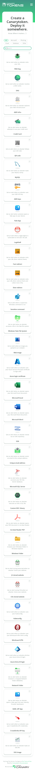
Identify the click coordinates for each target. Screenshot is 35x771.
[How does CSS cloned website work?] (29, 581)
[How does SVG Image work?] (29, 737)
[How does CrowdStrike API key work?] (29, 715)
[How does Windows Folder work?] (29, 536)
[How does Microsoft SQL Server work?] (29, 469)
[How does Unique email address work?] (29, 447)
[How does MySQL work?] (29, 162)
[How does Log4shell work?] (29, 227)
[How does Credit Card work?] (29, 118)
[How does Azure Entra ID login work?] (29, 646)
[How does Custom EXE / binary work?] (29, 492)
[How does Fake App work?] (29, 205)
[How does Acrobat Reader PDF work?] (29, 514)
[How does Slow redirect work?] (29, 270)
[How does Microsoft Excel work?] (29, 382)
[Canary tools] (21, 767)
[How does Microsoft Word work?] (29, 404)
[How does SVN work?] (29, 426)
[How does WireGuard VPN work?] (29, 624)
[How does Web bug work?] (29, 53)
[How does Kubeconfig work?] (29, 603)
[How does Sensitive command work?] (29, 293)
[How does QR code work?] (29, 140)
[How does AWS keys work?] (29, 183)
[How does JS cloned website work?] (29, 559)
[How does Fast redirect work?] (29, 248)
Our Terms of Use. (27, 761)
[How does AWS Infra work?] (29, 96)
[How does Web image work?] (29, 337)
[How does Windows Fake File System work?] (29, 315)
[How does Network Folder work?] (29, 668)
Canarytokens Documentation (20, 763)
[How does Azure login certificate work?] (29, 359)
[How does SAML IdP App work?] (29, 691)
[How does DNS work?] (29, 75)
